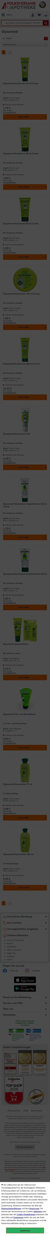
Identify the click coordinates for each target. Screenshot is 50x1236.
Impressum (34, 1209)
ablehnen (38, 1212)
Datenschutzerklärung (11, 1209)
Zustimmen (18, 1217)
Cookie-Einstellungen (26, 1215)
